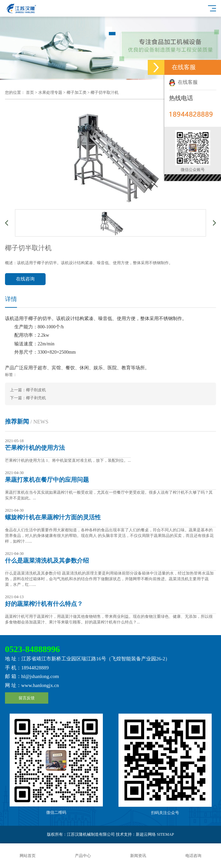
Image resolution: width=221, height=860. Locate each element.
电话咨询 (193, 852)
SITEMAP (165, 834)
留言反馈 (27, 698)
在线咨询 (25, 278)
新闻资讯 (138, 852)
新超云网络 (146, 834)
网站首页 (27, 852)
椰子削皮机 (36, 390)
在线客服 (183, 82)
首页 (30, 92)
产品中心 (82, 852)
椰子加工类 (77, 92)
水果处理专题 (50, 92)
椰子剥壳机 (36, 398)
